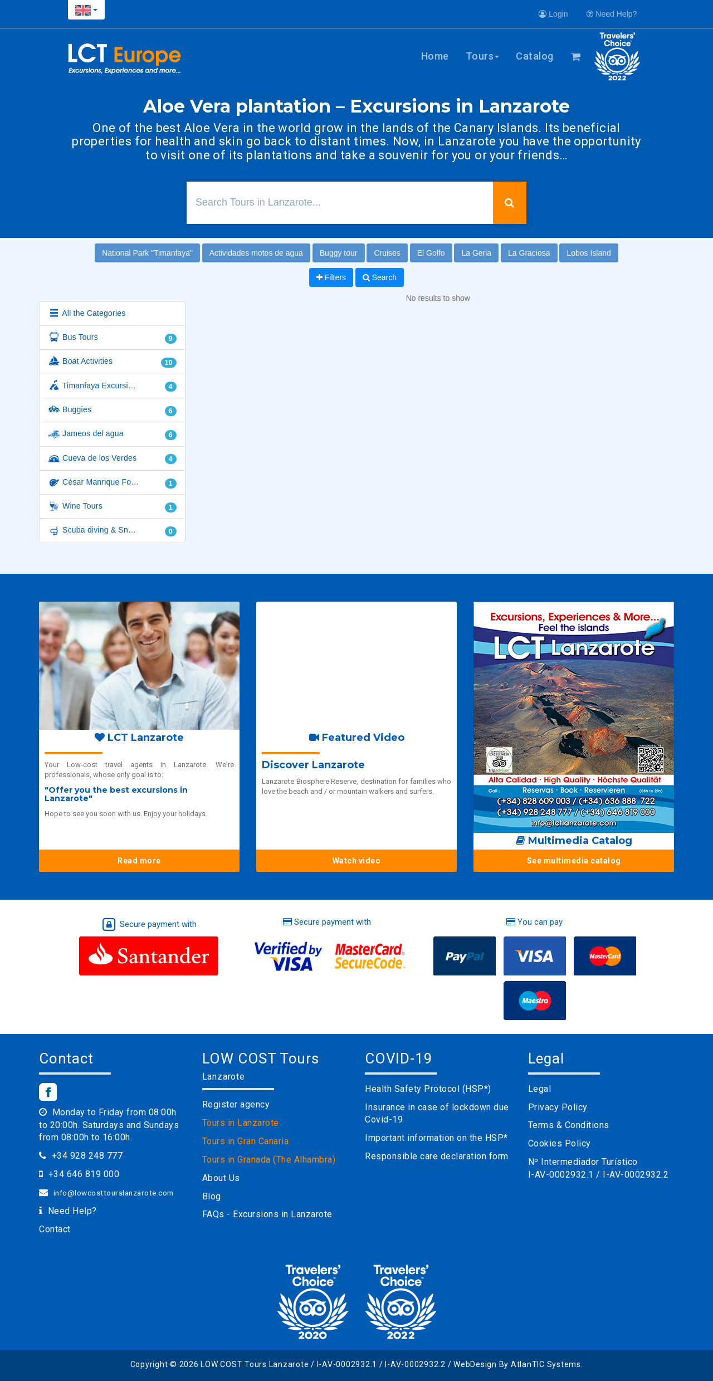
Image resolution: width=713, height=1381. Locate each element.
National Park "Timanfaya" (147, 252)
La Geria (476, 252)
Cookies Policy (559, 1143)
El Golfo (431, 252)
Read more (139, 860)
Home (435, 56)
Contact (55, 1229)
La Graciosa (529, 252)
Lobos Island (589, 252)
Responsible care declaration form (437, 1156)
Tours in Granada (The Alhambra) (269, 1159)
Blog (211, 1196)
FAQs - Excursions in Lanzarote (267, 1214)
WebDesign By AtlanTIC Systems (517, 1364)
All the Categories (86, 314)
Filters (331, 277)
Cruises (387, 252)
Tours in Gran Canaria (245, 1141)
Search (380, 277)
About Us (221, 1178)
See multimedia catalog (574, 860)
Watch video (357, 860)
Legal (539, 1089)
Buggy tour (339, 252)
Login (553, 13)
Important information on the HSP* (436, 1138)
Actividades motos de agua (256, 252)
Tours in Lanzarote (240, 1123)
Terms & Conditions (568, 1125)
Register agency (236, 1104)
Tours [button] (483, 56)
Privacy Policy (558, 1107)
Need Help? (612, 13)
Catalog (535, 56)
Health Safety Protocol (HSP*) (428, 1089)
